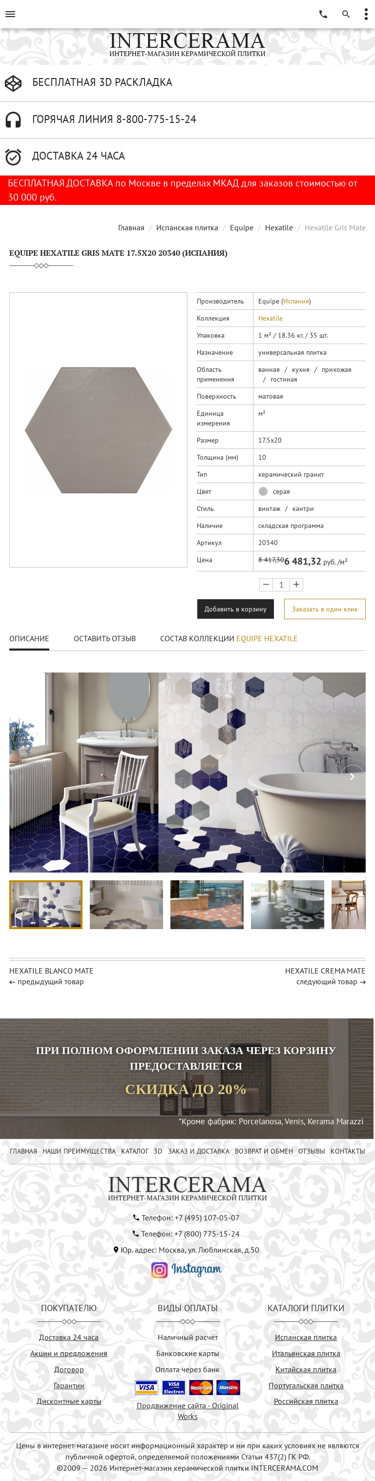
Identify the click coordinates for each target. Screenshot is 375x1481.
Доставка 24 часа (69, 1337)
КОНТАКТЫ (348, 1151)
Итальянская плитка (306, 1353)
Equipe (241, 227)
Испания (296, 301)
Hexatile (279, 227)
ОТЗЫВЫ (311, 1151)
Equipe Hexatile (267, 638)
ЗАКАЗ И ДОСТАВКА (198, 1151)
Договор (69, 1369)
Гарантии (69, 1385)
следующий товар (326, 981)
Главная (131, 227)
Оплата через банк (187, 1369)
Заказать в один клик (325, 609)
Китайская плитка (305, 1369)
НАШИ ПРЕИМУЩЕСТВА (79, 1151)
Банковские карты (187, 1353)
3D (158, 1151)
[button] (352, 777)
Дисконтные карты (69, 1401)
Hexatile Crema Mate (325, 970)
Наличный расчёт (188, 1337)
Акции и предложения (68, 1353)
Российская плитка (306, 1401)
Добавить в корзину (236, 609)
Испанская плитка (187, 227)
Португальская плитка (306, 1385)
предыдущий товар (51, 981)
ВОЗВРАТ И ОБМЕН (264, 1151)
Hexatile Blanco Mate (51, 970)
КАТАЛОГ (134, 1151)
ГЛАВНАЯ (23, 1151)
